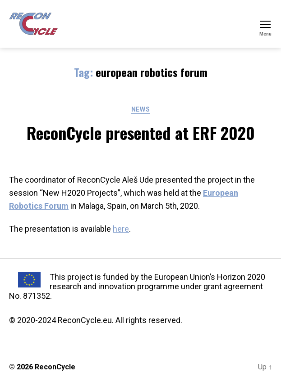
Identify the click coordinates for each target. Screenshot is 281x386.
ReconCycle (55, 367)
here (121, 228)
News (140, 109)
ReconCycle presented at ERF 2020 (141, 132)
